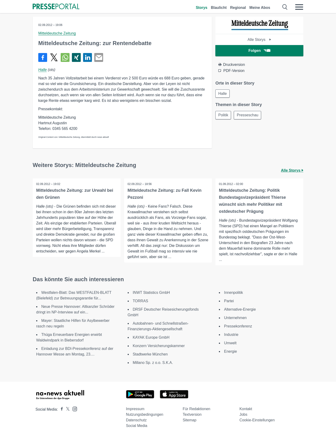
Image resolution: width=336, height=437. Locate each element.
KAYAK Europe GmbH (151, 337)
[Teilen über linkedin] (87, 57)
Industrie (231, 335)
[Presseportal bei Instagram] (73, 409)
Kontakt (245, 409)
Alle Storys (259, 40)
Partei (229, 301)
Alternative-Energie (240, 309)
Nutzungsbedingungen (144, 414)
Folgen (259, 51)
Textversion (192, 414)
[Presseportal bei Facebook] (60, 409)
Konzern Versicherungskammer (159, 346)
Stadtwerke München (150, 354)
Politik (223, 115)
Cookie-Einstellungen (257, 420)
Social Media (136, 426)
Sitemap (189, 420)
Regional (238, 8)
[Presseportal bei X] (66, 409)
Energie (230, 351)
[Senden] (98, 57)
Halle (42, 70)
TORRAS (140, 301)
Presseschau (248, 115)
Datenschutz (136, 420)
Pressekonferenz (238, 326)
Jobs (243, 414)
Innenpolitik (233, 293)
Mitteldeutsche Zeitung (57, 33)
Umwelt (230, 343)
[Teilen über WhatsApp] (65, 57)
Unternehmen (235, 318)
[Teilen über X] (53, 57)
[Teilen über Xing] (76, 57)
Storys (201, 8)
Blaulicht (219, 8)
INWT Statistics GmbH (151, 293)
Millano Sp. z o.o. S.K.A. (153, 363)
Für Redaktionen (196, 409)
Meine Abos (259, 8)
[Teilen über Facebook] (42, 57)
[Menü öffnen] (299, 7)
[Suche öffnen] (285, 7)
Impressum (135, 409)
